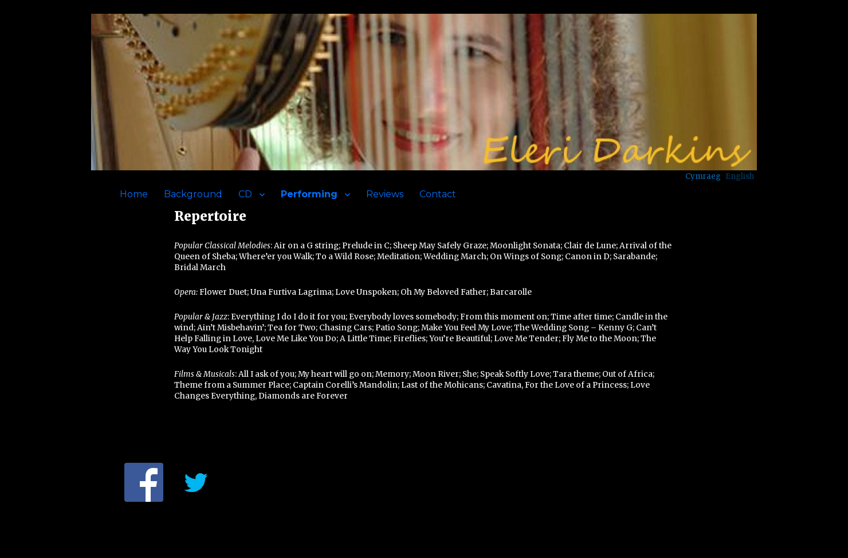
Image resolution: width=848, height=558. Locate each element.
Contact (437, 194)
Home (134, 194)
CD (245, 194)
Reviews (384, 194)
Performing (309, 194)
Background (193, 194)
